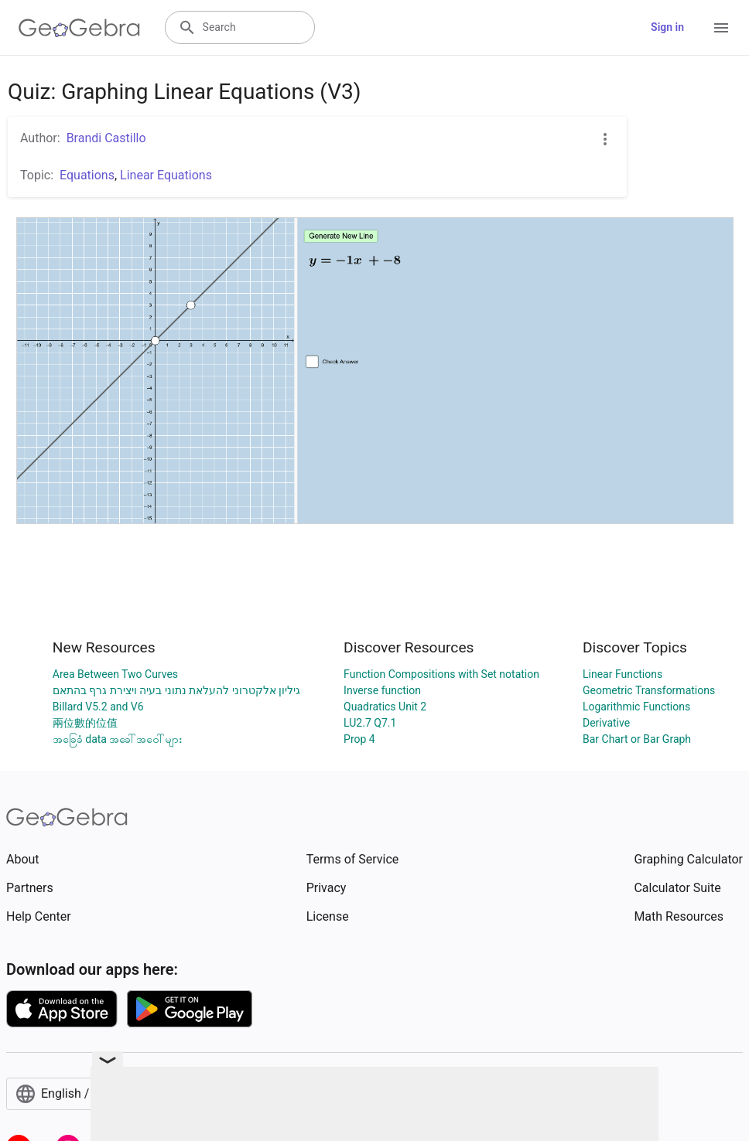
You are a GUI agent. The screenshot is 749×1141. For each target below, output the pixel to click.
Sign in (667, 27)
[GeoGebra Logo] (79, 28)
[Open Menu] (721, 28)
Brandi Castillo (106, 138)
